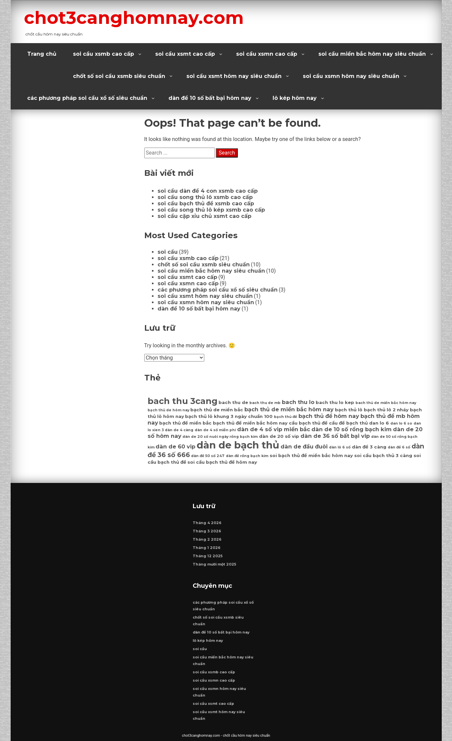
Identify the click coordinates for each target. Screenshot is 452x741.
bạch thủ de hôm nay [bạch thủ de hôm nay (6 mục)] (168, 410)
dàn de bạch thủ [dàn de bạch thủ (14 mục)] (238, 445)
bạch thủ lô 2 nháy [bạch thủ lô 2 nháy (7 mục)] (386, 409)
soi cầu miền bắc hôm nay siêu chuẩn (372, 54)
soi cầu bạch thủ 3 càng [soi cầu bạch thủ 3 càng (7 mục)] (383, 455)
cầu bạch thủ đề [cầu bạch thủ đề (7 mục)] (308, 423)
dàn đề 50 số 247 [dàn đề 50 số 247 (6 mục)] (208, 456)
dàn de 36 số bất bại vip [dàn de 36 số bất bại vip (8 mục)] (335, 436)
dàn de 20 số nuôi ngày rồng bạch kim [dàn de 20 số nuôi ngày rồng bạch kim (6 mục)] (220, 437)
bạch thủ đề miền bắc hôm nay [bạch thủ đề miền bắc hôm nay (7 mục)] (250, 423)
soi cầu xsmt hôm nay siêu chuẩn (234, 76)
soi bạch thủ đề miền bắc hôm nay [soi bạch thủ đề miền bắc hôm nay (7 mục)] (311, 455)
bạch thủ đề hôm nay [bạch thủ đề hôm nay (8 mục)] (328, 416)
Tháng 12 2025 (208, 556)
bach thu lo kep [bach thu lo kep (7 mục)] (335, 402)
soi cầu (168, 252)
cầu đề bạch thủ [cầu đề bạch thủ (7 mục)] (348, 423)
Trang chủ (41, 54)
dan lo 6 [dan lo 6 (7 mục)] (379, 423)
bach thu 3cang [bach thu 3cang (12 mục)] (183, 401)
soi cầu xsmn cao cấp (266, 54)
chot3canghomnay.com (134, 17)
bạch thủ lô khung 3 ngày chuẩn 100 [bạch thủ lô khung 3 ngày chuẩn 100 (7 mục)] (229, 416)
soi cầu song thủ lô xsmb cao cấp (205, 197)
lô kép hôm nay (295, 98)
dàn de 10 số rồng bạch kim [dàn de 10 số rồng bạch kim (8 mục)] (351, 429)
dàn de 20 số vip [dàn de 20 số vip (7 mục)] (279, 436)
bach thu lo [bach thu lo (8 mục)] (298, 402)
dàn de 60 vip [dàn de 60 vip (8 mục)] (175, 446)
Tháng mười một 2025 (214, 564)
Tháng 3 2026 (207, 531)
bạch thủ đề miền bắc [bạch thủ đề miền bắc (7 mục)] (185, 423)
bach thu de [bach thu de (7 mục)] (233, 402)
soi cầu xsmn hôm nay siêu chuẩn (351, 76)
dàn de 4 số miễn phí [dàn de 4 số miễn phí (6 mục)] (215, 430)
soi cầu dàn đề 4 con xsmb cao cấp (208, 191)
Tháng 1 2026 (207, 548)
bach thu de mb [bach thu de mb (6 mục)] (265, 403)
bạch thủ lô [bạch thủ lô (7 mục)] (348, 409)
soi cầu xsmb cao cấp (103, 54)
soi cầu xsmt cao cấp (185, 54)
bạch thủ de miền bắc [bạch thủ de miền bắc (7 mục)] (216, 409)
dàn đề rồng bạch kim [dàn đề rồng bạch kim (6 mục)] (247, 456)
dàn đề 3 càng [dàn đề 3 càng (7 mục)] (369, 446)
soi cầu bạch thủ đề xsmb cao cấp (206, 203)
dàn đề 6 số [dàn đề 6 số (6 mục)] (399, 447)
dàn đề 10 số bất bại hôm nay (209, 98)
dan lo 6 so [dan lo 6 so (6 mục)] (401, 423)
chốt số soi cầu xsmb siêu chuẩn (119, 76)
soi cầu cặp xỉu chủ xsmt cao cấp (204, 216)
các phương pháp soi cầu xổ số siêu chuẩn (87, 98)
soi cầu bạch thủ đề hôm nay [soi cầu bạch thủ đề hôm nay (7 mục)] (222, 462)
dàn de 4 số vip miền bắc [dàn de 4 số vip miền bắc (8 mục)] (273, 429)
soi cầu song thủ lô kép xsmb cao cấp (211, 210)
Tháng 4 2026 (207, 523)
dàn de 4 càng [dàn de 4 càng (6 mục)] (179, 430)
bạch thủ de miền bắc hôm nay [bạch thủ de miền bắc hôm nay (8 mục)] (289, 409)
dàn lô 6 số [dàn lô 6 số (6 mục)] (340, 447)
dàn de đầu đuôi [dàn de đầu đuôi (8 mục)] (304, 446)
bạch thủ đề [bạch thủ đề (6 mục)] (285, 417)
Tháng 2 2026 (207, 539)
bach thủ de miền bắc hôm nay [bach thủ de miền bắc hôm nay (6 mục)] (385, 403)
